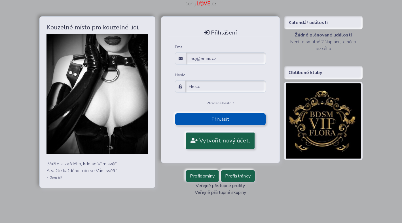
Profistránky (238, 176)
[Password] (225, 86)
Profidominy (202, 176)
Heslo (180, 75)
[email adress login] (226, 58)
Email (180, 47)
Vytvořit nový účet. (220, 140)
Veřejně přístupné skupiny (220, 192)
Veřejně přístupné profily (220, 186)
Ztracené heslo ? (220, 103)
